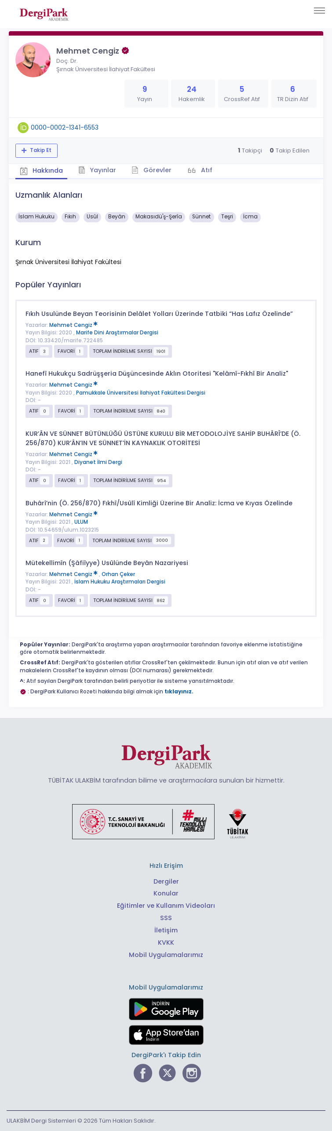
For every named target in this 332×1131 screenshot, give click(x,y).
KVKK (166, 942)
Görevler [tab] (151, 170)
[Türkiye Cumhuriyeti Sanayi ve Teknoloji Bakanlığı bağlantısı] (165, 821)
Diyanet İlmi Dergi (98, 462)
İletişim (166, 930)
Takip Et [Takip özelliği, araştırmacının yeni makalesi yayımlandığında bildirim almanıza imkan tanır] (40, 150)
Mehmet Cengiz (73, 325)
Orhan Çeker (118, 574)
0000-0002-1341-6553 (65, 127)
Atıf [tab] (205, 170)
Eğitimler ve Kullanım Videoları (166, 905)
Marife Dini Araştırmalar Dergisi (117, 332)
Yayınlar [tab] (97, 170)
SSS (166, 918)
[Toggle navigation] (319, 10)
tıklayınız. (178, 691)
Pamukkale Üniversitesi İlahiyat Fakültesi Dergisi (140, 392)
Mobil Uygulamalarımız (166, 954)
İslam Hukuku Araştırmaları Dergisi (119, 581)
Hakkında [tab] (41, 170)
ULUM (81, 522)
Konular (166, 893)
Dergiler (166, 881)
